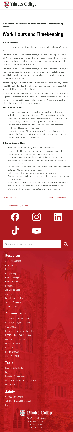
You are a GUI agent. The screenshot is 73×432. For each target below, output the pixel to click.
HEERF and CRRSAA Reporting (18, 335)
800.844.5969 (36, 424)
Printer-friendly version (18, 205)
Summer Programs (13, 302)
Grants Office (10, 326)
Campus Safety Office (14, 396)
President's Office (12, 343)
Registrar (9, 347)
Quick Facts (10, 293)
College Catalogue (12, 277)
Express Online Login (14, 368)
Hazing (8, 405)
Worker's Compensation (59, 197)
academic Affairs (12, 355)
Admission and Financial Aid (17, 318)
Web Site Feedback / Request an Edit (20, 380)
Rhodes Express (12, 351)
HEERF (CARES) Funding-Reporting (19, 330)
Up (33, 197)
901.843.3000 (36, 427)
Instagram (36, 217)
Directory (9, 285)
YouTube (36, 230)
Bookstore (9, 269)
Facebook (15, 217)
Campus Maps (11, 273)
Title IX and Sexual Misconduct (18, 400)
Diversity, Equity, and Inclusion (17, 322)
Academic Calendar (13, 260)
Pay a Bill (9, 372)
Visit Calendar (11, 306)
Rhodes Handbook (20, 4)
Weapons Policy (10, 197)
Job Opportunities (12, 289)
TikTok (15, 230)
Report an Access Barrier (15, 376)
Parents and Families (14, 298)
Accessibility (10, 264)
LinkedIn (58, 217)
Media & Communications (16, 339)
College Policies (11, 281)
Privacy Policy (11, 384)
